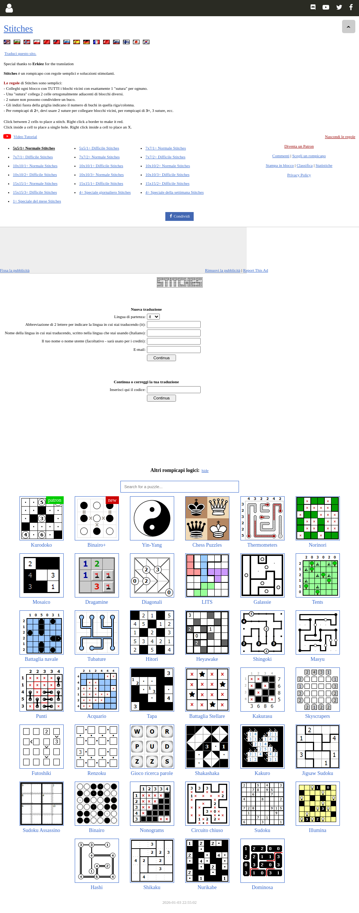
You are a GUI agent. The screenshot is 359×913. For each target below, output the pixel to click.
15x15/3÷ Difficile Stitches (35, 192)
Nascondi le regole (340, 136)
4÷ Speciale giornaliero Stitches (105, 192)
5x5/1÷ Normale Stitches (34, 148)
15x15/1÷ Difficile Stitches (101, 183)
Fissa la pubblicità (14, 270)
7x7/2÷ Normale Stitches (99, 157)
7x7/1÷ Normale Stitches (165, 148)
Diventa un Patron (299, 146)
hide (205, 470)
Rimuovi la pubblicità (222, 270)
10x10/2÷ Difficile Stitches (35, 174)
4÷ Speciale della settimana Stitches (174, 192)
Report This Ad (255, 270)
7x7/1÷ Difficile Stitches (33, 157)
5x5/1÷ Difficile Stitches (99, 148)
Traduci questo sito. (20, 53)
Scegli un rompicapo (309, 156)
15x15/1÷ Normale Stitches (35, 183)
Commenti (280, 156)
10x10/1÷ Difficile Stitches (101, 165)
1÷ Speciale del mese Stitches (37, 201)
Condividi (182, 216)
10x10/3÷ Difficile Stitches (167, 174)
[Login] (9, 8)
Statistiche (324, 165)
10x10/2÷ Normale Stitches (167, 165)
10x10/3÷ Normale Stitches (101, 174)
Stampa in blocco (280, 165)
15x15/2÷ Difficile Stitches (167, 183)
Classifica (305, 165)
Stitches (18, 29)
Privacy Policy (299, 175)
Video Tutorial (25, 136)
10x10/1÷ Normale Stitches (35, 165)
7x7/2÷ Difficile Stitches (165, 157)
